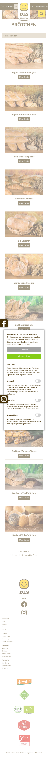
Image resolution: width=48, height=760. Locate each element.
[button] (24, 349)
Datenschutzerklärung (21, 345)
